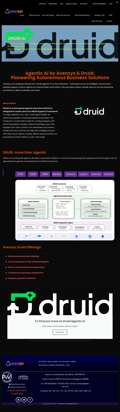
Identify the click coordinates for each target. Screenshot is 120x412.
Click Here (60, 332)
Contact (111, 22)
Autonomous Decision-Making (23, 256)
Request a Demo (71, 4)
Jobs (112, 5)
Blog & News (53, 4)
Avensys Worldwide (99, 4)
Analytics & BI (101, 16)
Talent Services (34, 15)
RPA (112, 16)
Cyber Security (98, 22)
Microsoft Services (65, 16)
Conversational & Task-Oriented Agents (28, 261)
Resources (85, 5)
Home (23, 16)
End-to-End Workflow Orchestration (26, 267)
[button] (60, 256)
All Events (42, 4)
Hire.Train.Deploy (48, 15)
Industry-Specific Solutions (22, 278)
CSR (61, 4)
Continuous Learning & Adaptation (25, 272)
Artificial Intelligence (83, 16)
